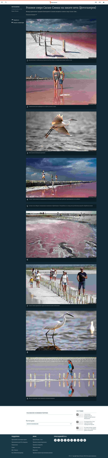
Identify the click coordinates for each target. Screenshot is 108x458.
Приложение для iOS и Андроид (19, 442)
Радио (13, 447)
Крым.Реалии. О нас (38, 439)
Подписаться (15, 445)
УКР (96, 2)
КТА (100, 2)
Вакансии (35, 450)
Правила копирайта (38, 445)
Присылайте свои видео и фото (19, 439)
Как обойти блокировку (17, 452)
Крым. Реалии (15, 11)
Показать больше (31, 14)
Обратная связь (36, 447)
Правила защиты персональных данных (42, 452)
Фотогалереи (15, 7)
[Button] (15, 20)
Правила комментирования (40, 442)
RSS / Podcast (15, 450)
